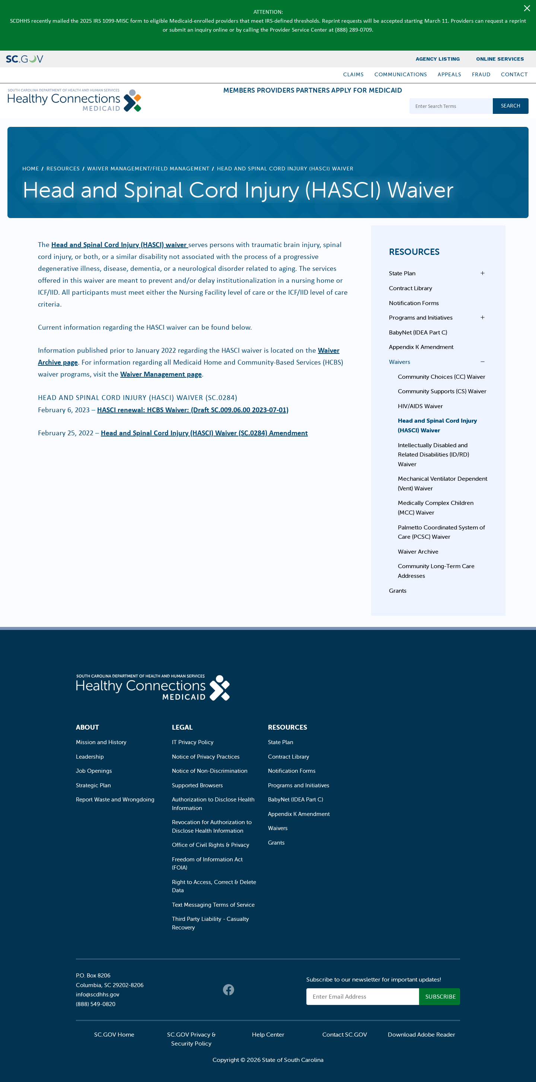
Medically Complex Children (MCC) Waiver (435, 507)
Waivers (399, 361)
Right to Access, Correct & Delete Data (214, 886)
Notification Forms (414, 303)
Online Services (500, 59)
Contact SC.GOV (344, 1034)
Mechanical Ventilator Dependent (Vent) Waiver (442, 483)
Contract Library (410, 288)
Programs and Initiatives (421, 317)
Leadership (90, 756)
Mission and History (101, 742)
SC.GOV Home (114, 1034)
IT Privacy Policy (193, 742)
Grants (397, 590)
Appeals (450, 74)
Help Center (268, 1034)
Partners (295, 107)
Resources (63, 168)
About (87, 727)
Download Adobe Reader (421, 1034)
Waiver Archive (418, 551)
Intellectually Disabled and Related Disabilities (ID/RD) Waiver (433, 454)
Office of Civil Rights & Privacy (210, 844)
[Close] (527, 8)
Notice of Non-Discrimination (210, 770)
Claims (353, 74)
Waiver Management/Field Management (148, 168)
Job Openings (94, 770)
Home (30, 168)
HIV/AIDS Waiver (420, 406)
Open (480, 273)
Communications (400, 74)
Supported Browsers (197, 785)
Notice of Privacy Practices (206, 756)
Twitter (243, 989)
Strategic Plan (93, 785)
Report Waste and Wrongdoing (115, 799)
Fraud (481, 74)
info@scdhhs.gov (97, 994)
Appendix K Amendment (421, 346)
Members (198, 107)
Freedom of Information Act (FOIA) (207, 863)
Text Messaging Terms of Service (213, 904)
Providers (246, 107)
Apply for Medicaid (360, 107)
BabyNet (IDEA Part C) (418, 332)
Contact (514, 74)
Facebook (228, 989)
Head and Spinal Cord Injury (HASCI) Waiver (437, 425)
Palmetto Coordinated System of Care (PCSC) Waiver (441, 532)
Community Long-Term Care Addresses (436, 570)
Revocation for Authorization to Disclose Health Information (212, 826)
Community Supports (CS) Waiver (442, 391)
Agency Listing (438, 59)
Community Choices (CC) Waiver (441, 376)
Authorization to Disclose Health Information (213, 804)
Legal (182, 727)
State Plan (402, 273)
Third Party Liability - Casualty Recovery (210, 923)
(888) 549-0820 (95, 1004)
